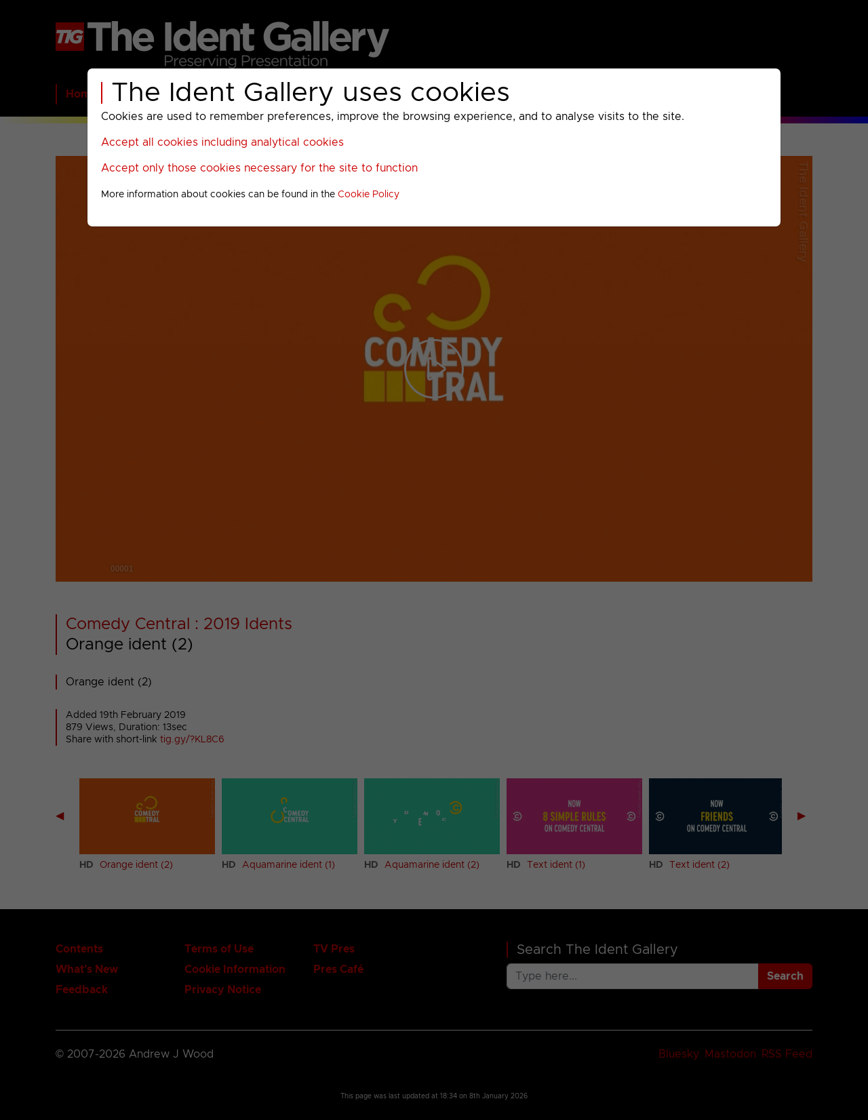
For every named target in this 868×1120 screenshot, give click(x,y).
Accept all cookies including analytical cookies (222, 142)
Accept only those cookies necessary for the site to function (259, 168)
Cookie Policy (368, 194)
